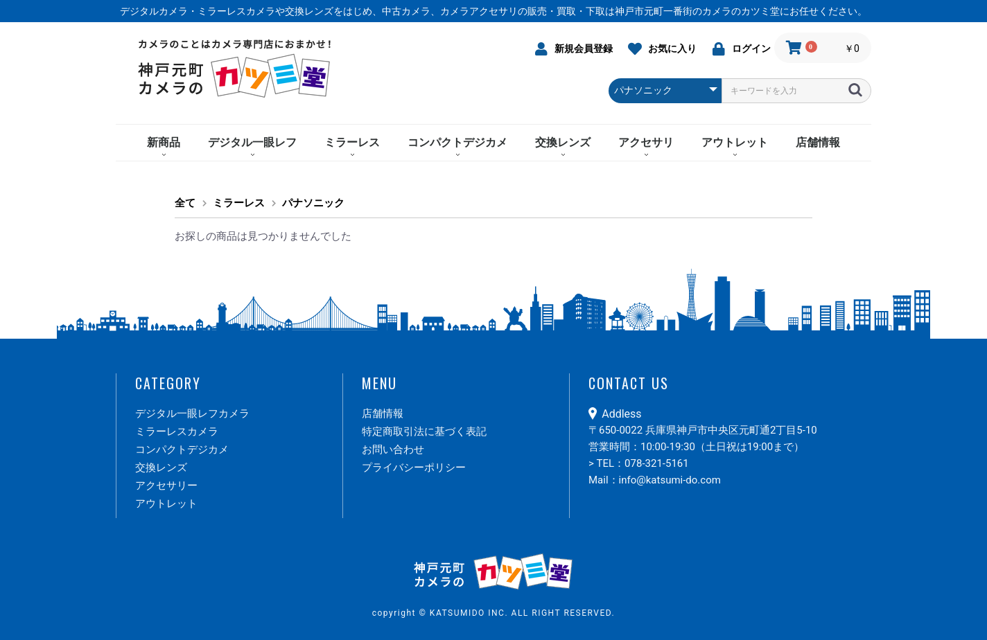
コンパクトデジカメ (457, 142)
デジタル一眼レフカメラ (192, 413)
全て (185, 203)
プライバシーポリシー (414, 467)
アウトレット (734, 142)
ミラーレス (352, 142)
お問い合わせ (393, 449)
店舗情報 (818, 142)
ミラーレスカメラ (176, 431)
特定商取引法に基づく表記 (424, 431)
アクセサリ (646, 142)
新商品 (163, 142)
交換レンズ (563, 142)
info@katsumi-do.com (670, 480)
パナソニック (313, 203)
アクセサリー (166, 485)
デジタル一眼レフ (252, 142)
